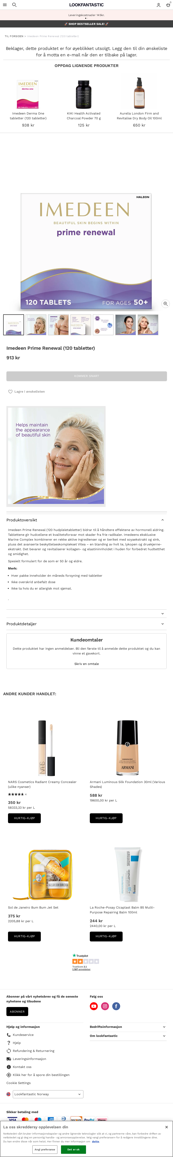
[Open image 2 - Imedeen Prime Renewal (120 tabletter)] (36, 324)
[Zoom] (165, 304)
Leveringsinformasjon (26, 1059)
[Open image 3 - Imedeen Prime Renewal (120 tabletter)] (58, 324)
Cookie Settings (18, 1083)
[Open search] (14, 5)
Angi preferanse (45, 1149)
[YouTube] (94, 1009)
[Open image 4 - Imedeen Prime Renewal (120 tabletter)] (80, 324)
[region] (86, 1139)
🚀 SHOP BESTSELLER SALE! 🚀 (86, 23)
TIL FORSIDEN (14, 36)
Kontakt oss (18, 1067)
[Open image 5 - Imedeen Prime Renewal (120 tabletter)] (103, 324)
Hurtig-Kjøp (27, 819)
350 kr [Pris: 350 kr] (14, 802)
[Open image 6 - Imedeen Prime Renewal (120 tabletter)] (125, 324)
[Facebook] (116, 1009)
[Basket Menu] (168, 5)
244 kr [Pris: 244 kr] (96, 920)
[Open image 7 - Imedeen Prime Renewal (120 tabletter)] (148, 324)
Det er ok (73, 1149)
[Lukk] (166, 1127)
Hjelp (13, 1042)
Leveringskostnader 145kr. (86, 15)
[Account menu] (158, 5)
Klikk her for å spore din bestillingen (38, 1075)
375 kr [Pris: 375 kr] (14, 916)
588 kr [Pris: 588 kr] (96, 795)
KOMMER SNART (86, 376)
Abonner (17, 1011)
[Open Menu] (5, 5)
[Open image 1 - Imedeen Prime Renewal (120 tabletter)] (13, 324)
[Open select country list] (48, 1094)
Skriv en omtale (86, 664)
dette (95, 1141)
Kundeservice (20, 1034)
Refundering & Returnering (30, 1051)
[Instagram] (105, 1009)
